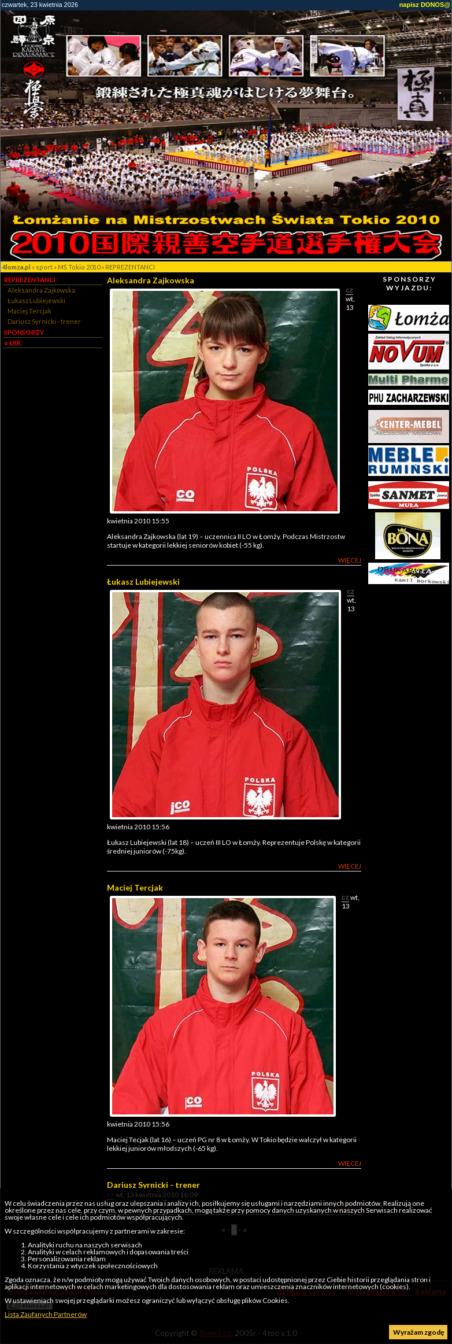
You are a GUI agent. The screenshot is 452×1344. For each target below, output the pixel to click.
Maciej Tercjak (29, 311)
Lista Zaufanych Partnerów (46, 1314)
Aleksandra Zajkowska (41, 290)
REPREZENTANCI (130, 267)
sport (44, 267)
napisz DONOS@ (424, 4)
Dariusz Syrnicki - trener (44, 321)
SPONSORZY (24, 332)
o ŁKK (12, 342)
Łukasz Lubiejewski (36, 300)
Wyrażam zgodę (418, 1332)
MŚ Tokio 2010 (79, 267)
